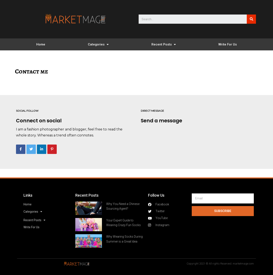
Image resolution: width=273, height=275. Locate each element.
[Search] (251, 19)
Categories (98, 44)
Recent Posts (163, 44)
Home (40, 44)
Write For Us (227, 44)
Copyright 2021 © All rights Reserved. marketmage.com (220, 263)
